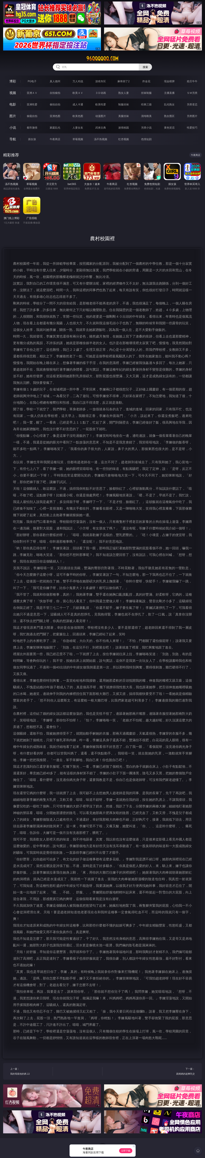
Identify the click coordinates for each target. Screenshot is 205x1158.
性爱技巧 (192, 127)
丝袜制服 (146, 93)
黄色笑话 (169, 127)
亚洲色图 (55, 116)
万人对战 (78, 81)
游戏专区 (100, 81)
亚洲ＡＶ (32, 93)
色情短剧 (146, 139)
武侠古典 (100, 127)
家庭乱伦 (55, 127)
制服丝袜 (123, 104)
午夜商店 (55, 139)
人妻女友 (78, 127)
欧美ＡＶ (78, 93)
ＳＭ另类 (192, 93)
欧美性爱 (100, 104)
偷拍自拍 (55, 104)
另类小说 (146, 127)
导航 (12, 139)
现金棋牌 (169, 81)
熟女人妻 (123, 93)
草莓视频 (78, 139)
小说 (12, 127)
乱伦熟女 (169, 104)
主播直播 (169, 93)
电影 (12, 104)
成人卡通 (78, 104)
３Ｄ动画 (100, 93)
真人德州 (55, 81)
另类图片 (192, 116)
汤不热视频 (100, 139)
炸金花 (146, 81)
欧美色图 (78, 116)
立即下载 (125, 1150)
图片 (12, 116)
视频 (12, 93)
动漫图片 (100, 116)
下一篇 (174, 1071)
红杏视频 (123, 139)
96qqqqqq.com (102, 58)
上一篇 (30, 1071)
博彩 (12, 81)
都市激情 (32, 127)
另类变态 (192, 104)
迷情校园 (123, 127)
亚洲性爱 (32, 104)
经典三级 (146, 104)
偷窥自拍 (32, 116)
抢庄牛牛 (192, 81)
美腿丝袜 (123, 116)
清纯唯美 (146, 116)
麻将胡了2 (123, 81)
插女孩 (32, 139)
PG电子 (32, 81)
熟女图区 (169, 116)
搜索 (145, 67)
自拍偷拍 (55, 93)
